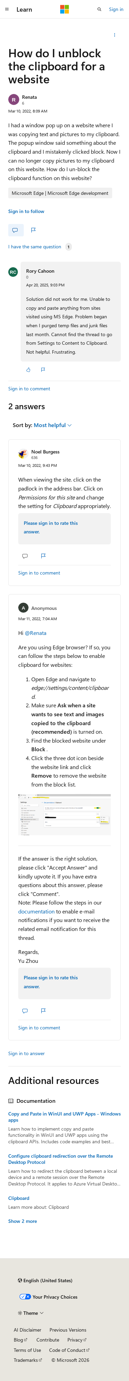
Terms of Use (27, 1350)
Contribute (47, 1339)
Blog (18, 1339)
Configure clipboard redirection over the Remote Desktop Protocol (60, 1159)
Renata (29, 97)
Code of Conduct (67, 1350)
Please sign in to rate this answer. (51, 527)
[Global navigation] (7, 9)
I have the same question (34, 246)
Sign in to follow (26, 211)
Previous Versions (68, 1329)
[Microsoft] (64, 9)
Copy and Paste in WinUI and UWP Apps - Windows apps (64, 1117)
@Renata (35, 632)
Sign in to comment (29, 388)
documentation (36, 911)
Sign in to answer (26, 1053)
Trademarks (26, 1360)
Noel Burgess (45, 451)
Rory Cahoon (40, 271)
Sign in (116, 9)
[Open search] (99, 9)
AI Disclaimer (27, 1329)
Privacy (75, 1339)
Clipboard (18, 1198)
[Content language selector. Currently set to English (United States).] (45, 1280)
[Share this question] (115, 34)
